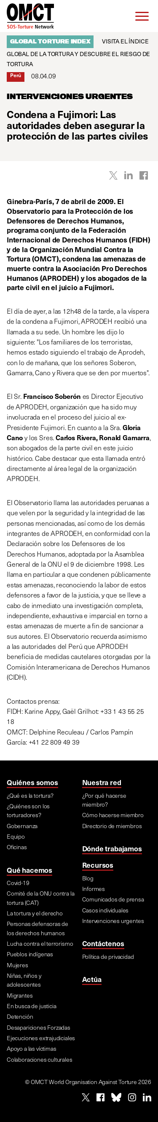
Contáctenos (103, 943)
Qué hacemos (29, 869)
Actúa (92, 979)
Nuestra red (101, 782)
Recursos (98, 864)
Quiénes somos (32, 782)
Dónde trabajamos (112, 848)
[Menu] (142, 16)
